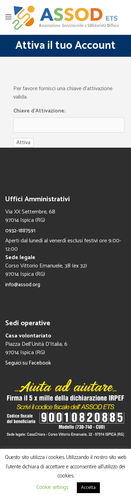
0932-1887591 (20, 230)
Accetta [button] (88, 487)
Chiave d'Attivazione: (39, 111)
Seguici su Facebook (28, 363)
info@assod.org (22, 284)
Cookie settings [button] (52, 487)
